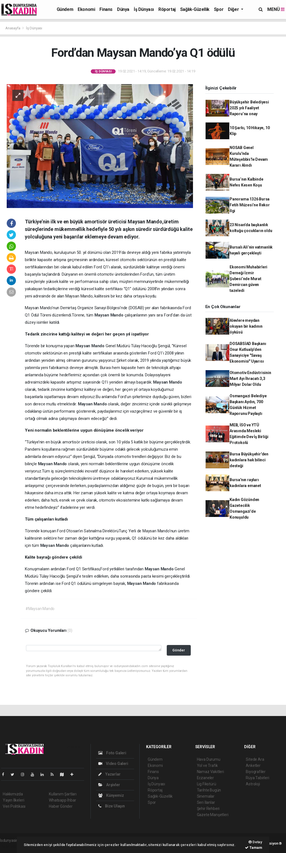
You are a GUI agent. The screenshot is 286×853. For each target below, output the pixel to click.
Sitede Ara (255, 759)
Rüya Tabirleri (257, 778)
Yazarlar (109, 774)
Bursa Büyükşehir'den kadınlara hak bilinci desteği (249, 460)
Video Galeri (113, 763)
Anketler (253, 765)
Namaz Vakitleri (210, 771)
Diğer (234, 9)
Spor (218, 9)
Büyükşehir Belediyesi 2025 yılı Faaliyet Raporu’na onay (249, 108)
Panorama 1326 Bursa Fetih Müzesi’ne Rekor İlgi (250, 205)
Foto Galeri (112, 753)
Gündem (65, 9)
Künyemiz (111, 795)
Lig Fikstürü (206, 784)
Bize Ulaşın (111, 806)
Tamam (253, 847)
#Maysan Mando (40, 608)
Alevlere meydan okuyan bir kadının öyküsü (246, 326)
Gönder (178, 650)
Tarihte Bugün (209, 790)
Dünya (123, 9)
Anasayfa (13, 28)
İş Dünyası (144, 9)
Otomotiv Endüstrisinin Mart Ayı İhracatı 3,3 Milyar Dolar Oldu (250, 378)
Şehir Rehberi (208, 808)
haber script (10, 846)
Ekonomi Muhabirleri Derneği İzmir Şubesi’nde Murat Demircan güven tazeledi (248, 279)
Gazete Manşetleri (212, 814)
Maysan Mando (109, 315)
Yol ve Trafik (207, 765)
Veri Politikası (14, 806)
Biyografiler (256, 771)
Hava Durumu (208, 759)
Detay (255, 842)
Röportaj (167, 9)
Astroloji (253, 784)
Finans (106, 9)
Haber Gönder (61, 806)
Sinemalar (205, 796)
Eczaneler (205, 778)
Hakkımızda (13, 794)
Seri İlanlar (206, 802)
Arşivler (109, 785)
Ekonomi (86, 9)
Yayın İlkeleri (13, 800)
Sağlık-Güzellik (194, 9)
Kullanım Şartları (63, 794)
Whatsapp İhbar (62, 800)
